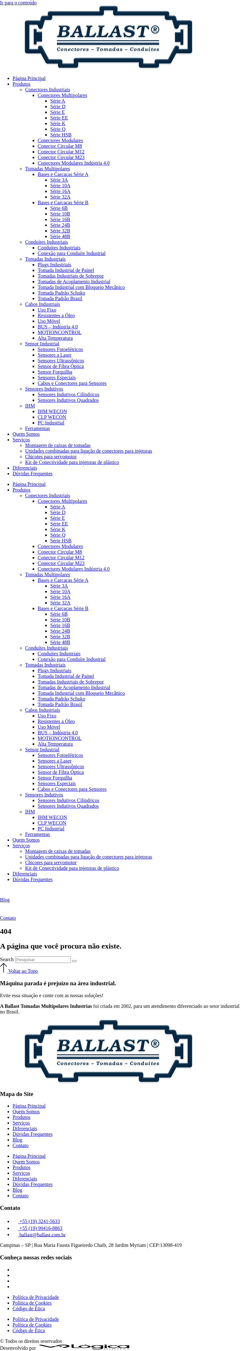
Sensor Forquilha (55, 372)
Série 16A (60, 191)
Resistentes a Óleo (56, 315)
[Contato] (5, 912)
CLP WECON (52, 417)
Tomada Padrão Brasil (60, 298)
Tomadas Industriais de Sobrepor (71, 276)
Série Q (57, 129)
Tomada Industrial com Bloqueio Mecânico (81, 287)
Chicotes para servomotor (51, 456)
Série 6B (59, 208)
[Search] (74, 961)
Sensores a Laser (55, 355)
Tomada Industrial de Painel (66, 270)
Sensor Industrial (42, 343)
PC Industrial (51, 422)
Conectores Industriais (47, 89)
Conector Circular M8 (60, 146)
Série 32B (60, 230)
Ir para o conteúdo (18, 2)
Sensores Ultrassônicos (61, 360)
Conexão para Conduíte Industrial (71, 253)
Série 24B (60, 225)
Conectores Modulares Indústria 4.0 (74, 163)
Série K (57, 123)
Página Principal (29, 78)
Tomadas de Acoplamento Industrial (74, 281)
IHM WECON (52, 411)
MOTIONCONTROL (60, 332)
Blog (5, 899)
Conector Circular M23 (61, 157)
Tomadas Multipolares (47, 168)
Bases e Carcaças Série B (63, 202)
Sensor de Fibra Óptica (61, 366)
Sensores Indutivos (44, 388)
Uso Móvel (49, 321)
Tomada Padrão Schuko (61, 292)
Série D (57, 106)
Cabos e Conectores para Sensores (72, 383)
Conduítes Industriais (46, 242)
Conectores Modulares (60, 140)
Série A (57, 101)
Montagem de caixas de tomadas (58, 445)
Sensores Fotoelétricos (60, 349)
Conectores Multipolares (62, 95)
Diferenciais (25, 468)
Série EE (59, 117)
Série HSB (61, 134)
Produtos (21, 84)
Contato (8, 918)
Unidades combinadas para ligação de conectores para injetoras (88, 451)
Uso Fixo (47, 309)
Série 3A (59, 180)
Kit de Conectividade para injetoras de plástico (72, 462)
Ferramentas (37, 428)
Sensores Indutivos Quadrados (68, 400)
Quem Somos (26, 434)
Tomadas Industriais (45, 259)
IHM (30, 405)
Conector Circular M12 (61, 151)
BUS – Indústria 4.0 (58, 326)
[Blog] (5, 894)
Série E (57, 112)
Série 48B (60, 236)
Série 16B (60, 219)
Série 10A (60, 185)
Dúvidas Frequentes (33, 473)
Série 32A (60, 196)
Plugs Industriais (54, 264)
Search (7, 959)
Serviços (21, 439)
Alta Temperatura (55, 338)
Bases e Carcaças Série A (63, 174)
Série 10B (60, 213)
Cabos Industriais (42, 304)
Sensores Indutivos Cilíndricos (68, 394)
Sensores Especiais (57, 377)
